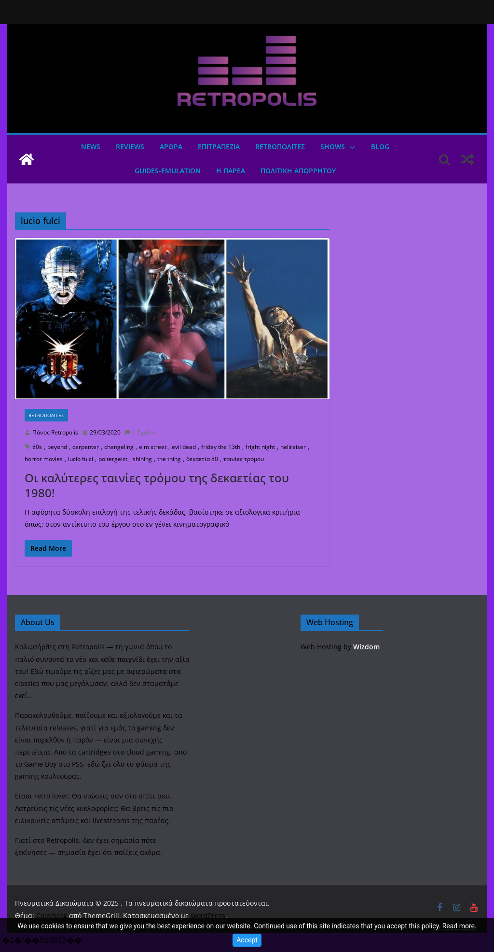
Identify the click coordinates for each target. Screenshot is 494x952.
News (90, 146)
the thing (169, 459)
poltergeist (112, 459)
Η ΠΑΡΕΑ (230, 170)
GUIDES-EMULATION (168, 170)
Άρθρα (171, 146)
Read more (458, 926)
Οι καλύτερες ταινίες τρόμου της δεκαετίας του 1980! (157, 485)
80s (37, 447)
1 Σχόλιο (139, 432)
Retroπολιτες (280, 146)
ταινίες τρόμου (243, 459)
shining (142, 459)
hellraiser (293, 447)
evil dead (184, 447)
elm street (152, 447)
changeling (119, 447)
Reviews (130, 146)
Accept (247, 940)
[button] (350, 147)
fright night (260, 447)
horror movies (44, 459)
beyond (57, 447)
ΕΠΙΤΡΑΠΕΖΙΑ (219, 146)
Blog (380, 146)
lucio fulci (80, 459)
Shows (332, 146)
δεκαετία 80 (202, 459)
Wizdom (366, 646)
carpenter (85, 447)
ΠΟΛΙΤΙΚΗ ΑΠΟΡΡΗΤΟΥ (298, 170)
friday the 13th (220, 447)
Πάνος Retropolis (55, 432)
